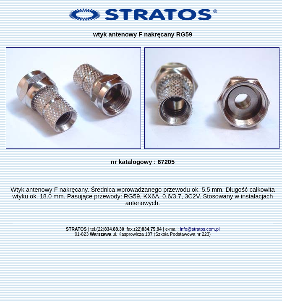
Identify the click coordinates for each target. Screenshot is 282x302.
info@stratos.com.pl (199, 229)
